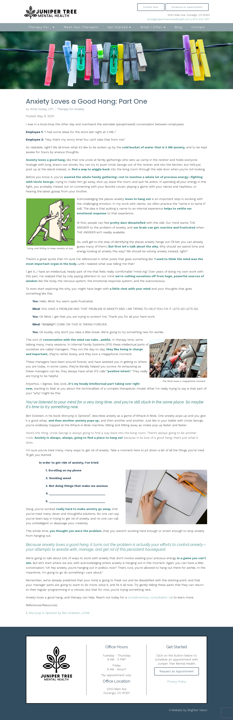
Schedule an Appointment (187, 7)
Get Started (118, 27)
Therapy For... (39, 27)
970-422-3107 (201, 19)
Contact (198, 27)
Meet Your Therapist (81, 27)
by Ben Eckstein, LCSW (59, 613)
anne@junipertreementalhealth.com (168, 19)
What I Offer (151, 27)
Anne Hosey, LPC (42, 109)
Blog (178, 27)
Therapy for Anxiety (70, 109)
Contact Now (150, 7)
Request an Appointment (177, 671)
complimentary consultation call (150, 597)
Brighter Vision (197, 710)
